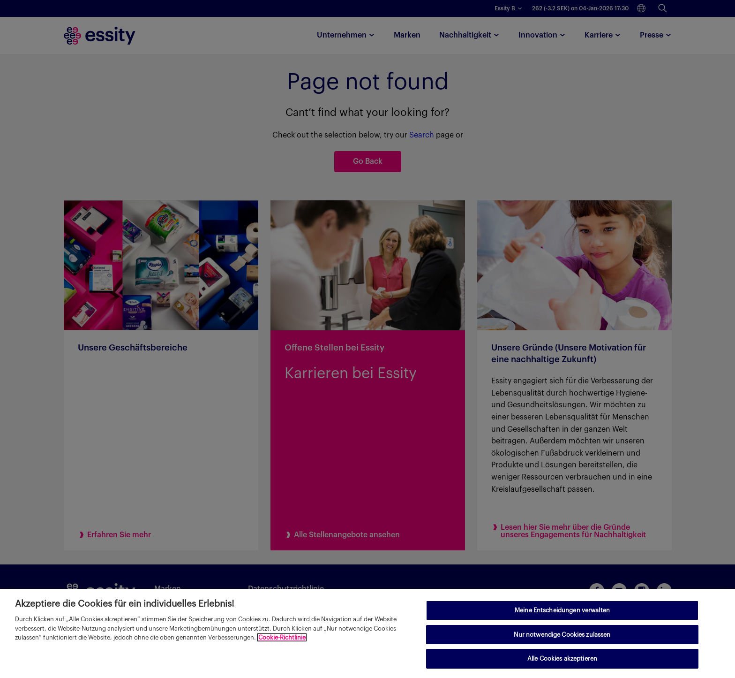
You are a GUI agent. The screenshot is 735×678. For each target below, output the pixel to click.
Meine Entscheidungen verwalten (562, 610)
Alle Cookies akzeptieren (562, 658)
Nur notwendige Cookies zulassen (562, 635)
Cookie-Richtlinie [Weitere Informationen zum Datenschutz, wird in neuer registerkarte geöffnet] (282, 637)
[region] (367, 633)
